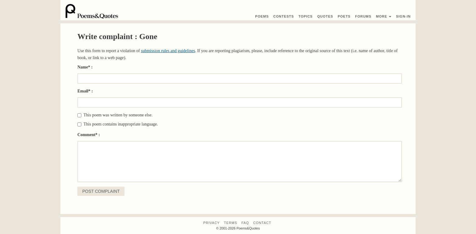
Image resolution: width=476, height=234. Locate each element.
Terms (230, 223)
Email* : (85, 91)
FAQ (245, 223)
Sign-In (403, 16)
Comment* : (88, 134)
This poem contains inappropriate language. (117, 124)
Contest (283, 16)
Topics (305, 16)
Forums (363, 16)
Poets (344, 16)
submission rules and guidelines (168, 50)
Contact (262, 223)
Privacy (211, 223)
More (383, 16)
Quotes (325, 16)
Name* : (85, 67)
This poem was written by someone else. (114, 115)
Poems (262, 16)
